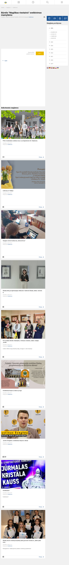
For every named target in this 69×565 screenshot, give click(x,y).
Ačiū (39, 53)
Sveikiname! (6, 490)
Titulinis (3, 7)
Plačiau (40, 157)
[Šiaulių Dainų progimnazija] (6, 2)
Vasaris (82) (53, 36)
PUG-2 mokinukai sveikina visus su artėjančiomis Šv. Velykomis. (20, 140)
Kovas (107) (53, 34)
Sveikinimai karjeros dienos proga (12, 390)
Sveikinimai (15, 7)
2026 (52, 28)
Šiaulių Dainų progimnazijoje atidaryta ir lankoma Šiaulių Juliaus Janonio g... (22, 291)
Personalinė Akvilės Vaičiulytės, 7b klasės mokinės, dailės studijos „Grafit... (21, 341)
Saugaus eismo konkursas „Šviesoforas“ (14, 240)
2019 (52, 63)
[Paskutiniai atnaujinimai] (33, 2)
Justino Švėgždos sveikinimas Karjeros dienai (15, 440)
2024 (52, 45)
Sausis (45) (53, 38)
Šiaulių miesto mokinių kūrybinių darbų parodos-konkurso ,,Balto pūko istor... (22, 541)
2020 (52, 60)
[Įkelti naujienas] (19, 2)
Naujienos (8, 7)
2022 (52, 52)
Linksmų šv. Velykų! (8, 190)
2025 (52, 42)
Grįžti (6, 60)
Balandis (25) (54, 32)
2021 (52, 56)
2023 (52, 49)
